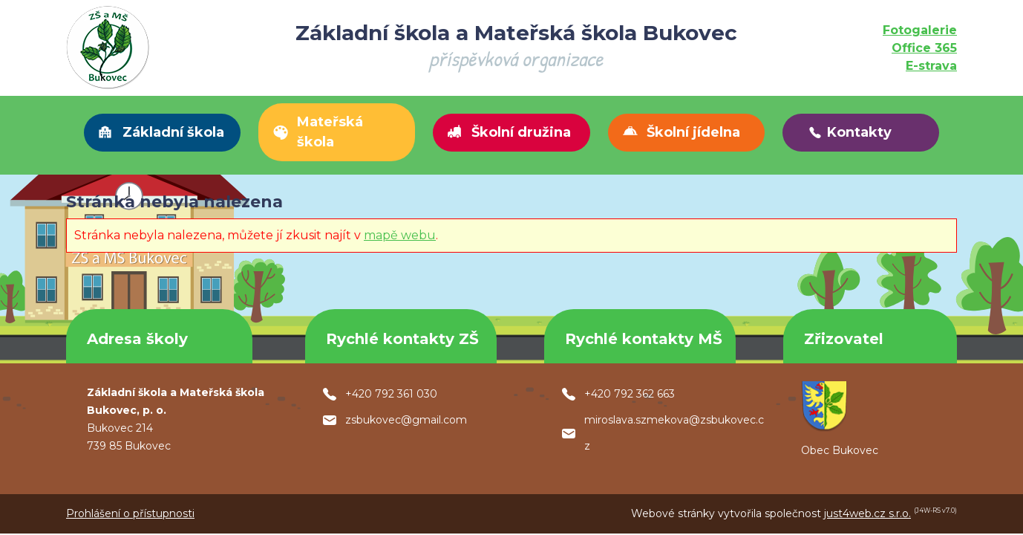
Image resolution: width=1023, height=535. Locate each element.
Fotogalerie (920, 30)
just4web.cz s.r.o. (867, 513)
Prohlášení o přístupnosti (130, 513)
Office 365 (924, 48)
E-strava (931, 66)
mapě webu (400, 235)
